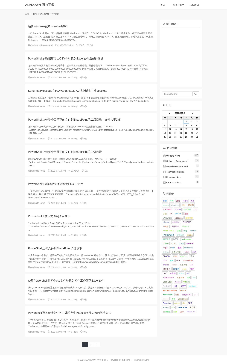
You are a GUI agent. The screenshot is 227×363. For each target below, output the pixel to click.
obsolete (175, 205)
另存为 (192, 307)
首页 (162, 4)
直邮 (190, 303)
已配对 (186, 252)
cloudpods (188, 248)
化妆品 (166, 252)
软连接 (166, 299)
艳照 (179, 248)
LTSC (174, 243)
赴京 (175, 256)
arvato (177, 303)
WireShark (167, 218)
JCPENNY (167, 209)
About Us (194, 4)
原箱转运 (185, 226)
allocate (166, 222)
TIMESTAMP (168, 278)
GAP (165, 260)
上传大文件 (176, 252)
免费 (165, 201)
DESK (176, 239)
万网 (171, 201)
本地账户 (176, 222)
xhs (183, 303)
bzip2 (165, 248)
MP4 (178, 260)
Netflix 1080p (168, 231)
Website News (38, 77)
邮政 (175, 312)
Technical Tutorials (173, 172)
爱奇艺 (191, 205)
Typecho (126, 360)
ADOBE (178, 214)
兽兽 (173, 299)
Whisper (186, 282)
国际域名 (175, 226)
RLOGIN (166, 256)
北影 (183, 205)
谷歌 (165, 214)
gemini (184, 269)
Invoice (190, 235)
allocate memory (170, 290)
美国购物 (183, 265)
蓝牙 (182, 312)
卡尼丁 (183, 286)
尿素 (179, 231)
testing (166, 307)
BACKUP (167, 286)
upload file (191, 312)
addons (183, 290)
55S (173, 307)
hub (195, 209)
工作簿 (166, 243)
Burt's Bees (183, 299)
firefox (174, 265)
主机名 (166, 226)
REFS (180, 273)
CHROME (187, 222)
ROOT (176, 269)
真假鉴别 (189, 218)
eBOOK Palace (172, 182)
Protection (167, 303)
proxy (181, 243)
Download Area (172, 177)
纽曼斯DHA (187, 295)
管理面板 (167, 312)
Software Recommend (42, 45)
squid (172, 248)
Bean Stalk (167, 282)
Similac (193, 231)
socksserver (186, 239)
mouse (178, 282)
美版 (192, 201)
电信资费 (187, 209)
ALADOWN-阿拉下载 (40, 4)
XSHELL (183, 256)
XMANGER (168, 295)
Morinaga (179, 218)
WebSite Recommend (175, 166)
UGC (165, 273)
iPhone (166, 265)
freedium (192, 286)
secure (166, 205)
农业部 (173, 273)
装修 (185, 231)
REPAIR (189, 243)
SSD (188, 273)
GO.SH (178, 209)
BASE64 (180, 235)
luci (191, 265)
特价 (177, 295)
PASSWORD (168, 235)
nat (188, 278)
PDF (192, 269)
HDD (192, 256)
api (171, 214)
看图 (172, 260)
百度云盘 (167, 239)
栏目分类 (178, 4)
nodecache (182, 307)
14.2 (175, 286)
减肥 (186, 214)
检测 (194, 252)
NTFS (185, 201)
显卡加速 (180, 278)
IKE (193, 278)
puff (196, 295)
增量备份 (167, 269)
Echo (146, 360)
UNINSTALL (188, 260)
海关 (178, 201)
